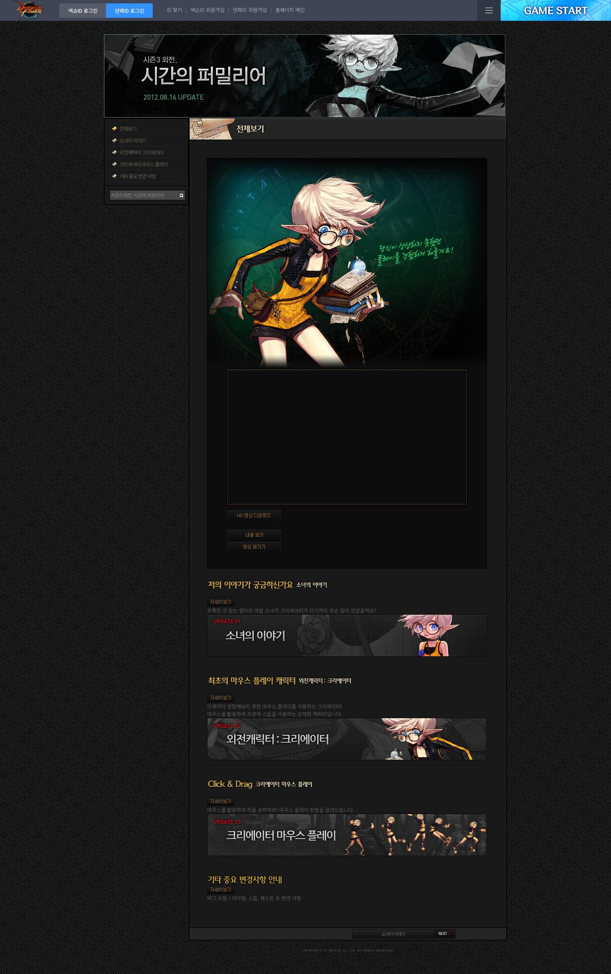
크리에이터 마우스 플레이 (143, 164)
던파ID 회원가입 (250, 9)
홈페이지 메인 (290, 9)
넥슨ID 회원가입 (207, 9)
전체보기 (127, 128)
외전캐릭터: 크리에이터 (141, 152)
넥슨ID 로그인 (83, 10)
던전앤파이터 (29, 10)
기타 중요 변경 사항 (137, 175)
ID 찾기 (174, 9)
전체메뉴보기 (489, 10)
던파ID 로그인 (129, 10)
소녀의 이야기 (132, 140)
